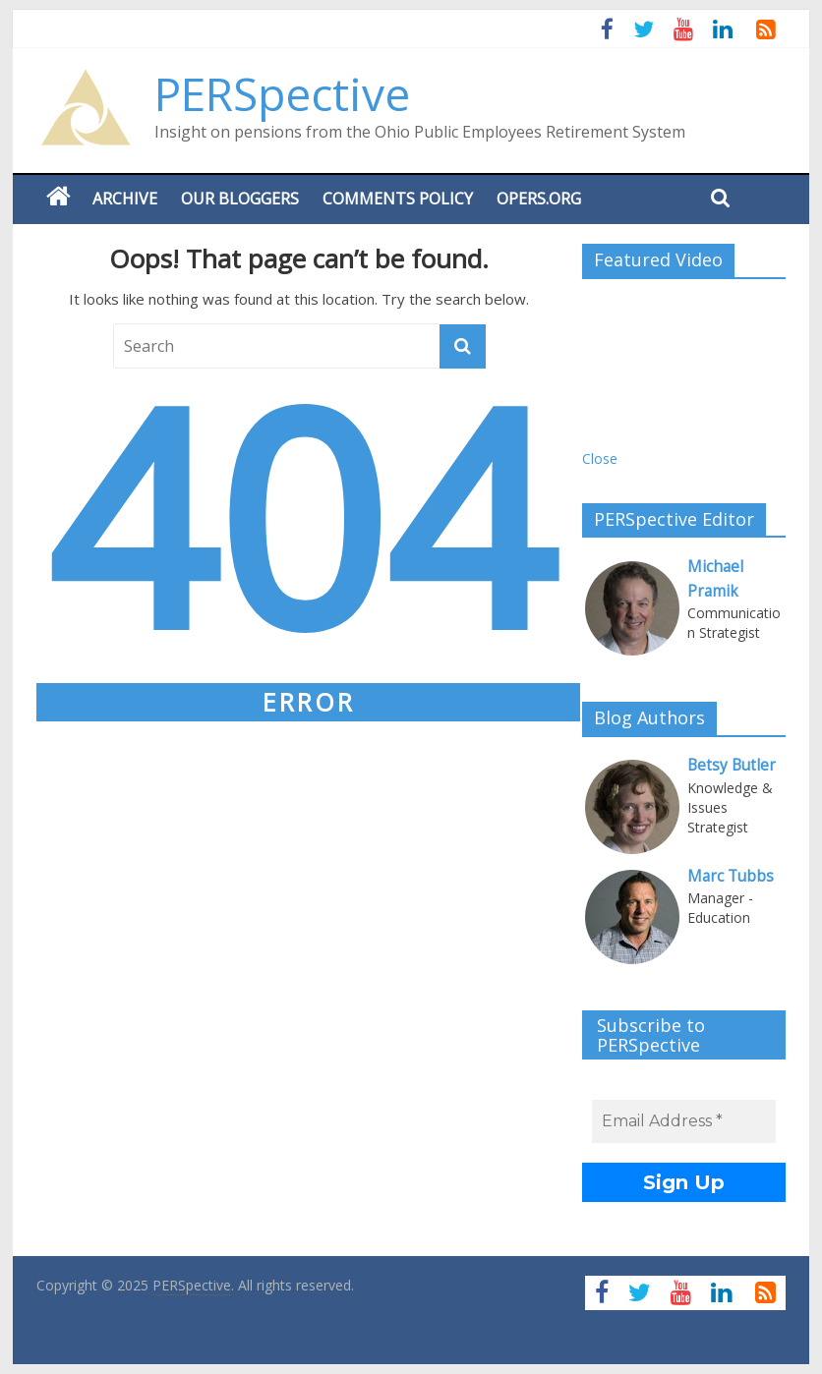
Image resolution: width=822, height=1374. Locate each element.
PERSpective (282, 93)
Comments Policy (398, 198)
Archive (124, 198)
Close (599, 458)
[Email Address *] (684, 1121)
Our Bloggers (240, 198)
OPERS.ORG (539, 198)
